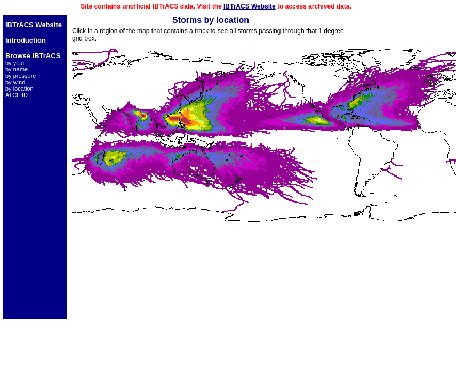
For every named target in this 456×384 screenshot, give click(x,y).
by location (19, 88)
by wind (15, 82)
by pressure (20, 76)
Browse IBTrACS (32, 56)
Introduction (25, 40)
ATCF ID (16, 95)
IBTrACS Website (249, 6)
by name (16, 69)
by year (15, 63)
